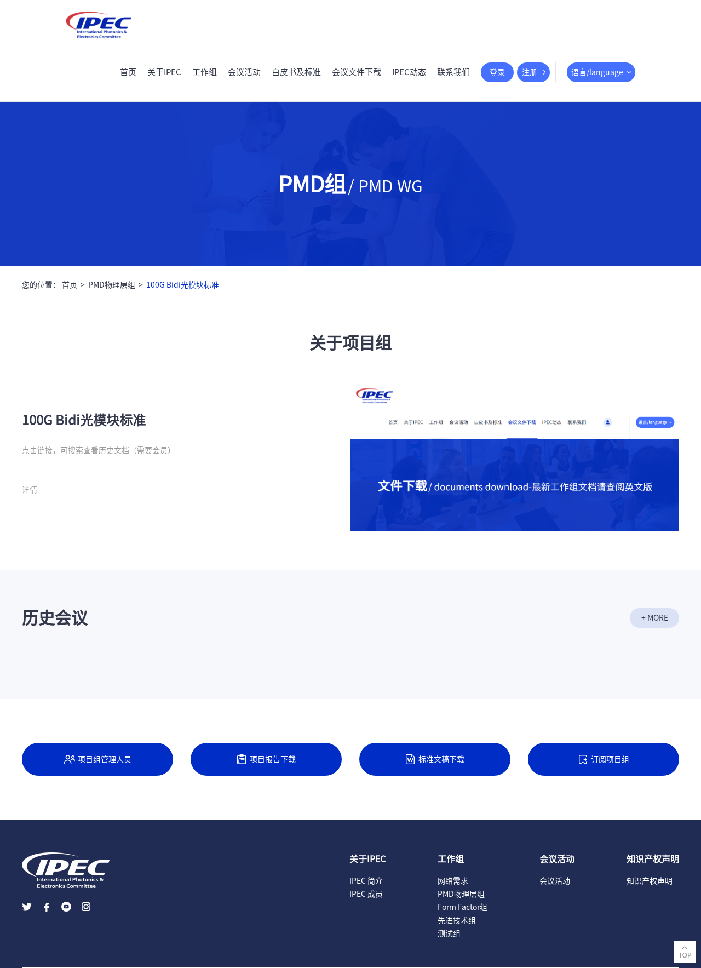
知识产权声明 (650, 881)
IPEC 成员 (366, 894)
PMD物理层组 (111, 285)
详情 (29, 490)
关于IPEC (164, 72)
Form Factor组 (462, 907)
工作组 (204, 72)
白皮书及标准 (296, 72)
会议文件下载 (356, 72)
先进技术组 (457, 920)
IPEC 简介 (366, 881)
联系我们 (453, 72)
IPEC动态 (409, 72)
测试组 (449, 933)
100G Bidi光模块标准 (182, 285)
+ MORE (654, 618)
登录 (497, 72)
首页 (128, 72)
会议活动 (244, 72)
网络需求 (453, 881)
